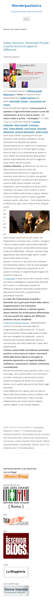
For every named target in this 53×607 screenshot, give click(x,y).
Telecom (35, 444)
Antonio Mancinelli (24, 132)
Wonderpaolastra (26, 5)
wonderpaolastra (27, 447)
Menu (26, 19)
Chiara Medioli (16, 128)
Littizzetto (10, 278)
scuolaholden (25, 444)
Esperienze (39, 427)
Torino (42, 444)
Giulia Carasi (42, 132)
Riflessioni (7, 430)
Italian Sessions (28, 98)
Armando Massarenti (12, 434)
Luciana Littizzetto (22, 441)
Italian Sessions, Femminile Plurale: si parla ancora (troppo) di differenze (26, 46)
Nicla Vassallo (21, 125)
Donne (37, 434)
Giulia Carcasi (28, 437)
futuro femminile (15, 437)
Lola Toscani (30, 128)
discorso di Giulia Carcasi (17, 322)
